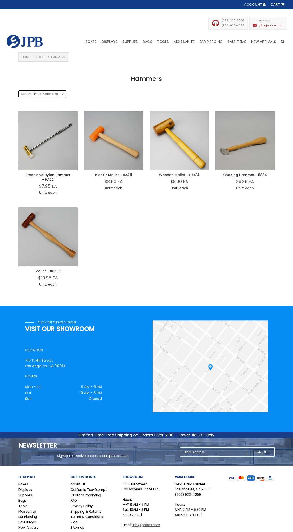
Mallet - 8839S (48, 271)
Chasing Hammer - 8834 (245, 175)
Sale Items (27, 522)
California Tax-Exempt (89, 489)
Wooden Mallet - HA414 (179, 175)
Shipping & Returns (86, 511)
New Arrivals (28, 527)
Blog (74, 522)
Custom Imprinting (86, 495)
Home (26, 57)
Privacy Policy (82, 506)
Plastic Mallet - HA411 (113, 175)
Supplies (25, 495)
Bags (22, 500)
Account (255, 4)
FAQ (74, 500)
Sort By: (26, 94)
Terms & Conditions (87, 516)
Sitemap (78, 527)
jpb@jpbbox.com (271, 25)
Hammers (58, 57)
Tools (40, 57)
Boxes (23, 484)
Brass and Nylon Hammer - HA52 (48, 177)
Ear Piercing (27, 516)
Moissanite (27, 511)
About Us (78, 484)
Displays (25, 489)
